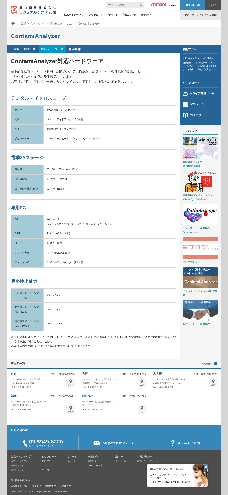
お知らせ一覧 (119, 461)
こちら (162, 478)
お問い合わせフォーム (147, 461)
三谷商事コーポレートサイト (25, 486)
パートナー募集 (95, 465)
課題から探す (17, 470)
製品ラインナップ (32, 23)
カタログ (45, 470)
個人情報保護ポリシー (21, 480)
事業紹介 (92, 461)
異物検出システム (60, 23)
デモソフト (46, 461)
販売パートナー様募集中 (196, 324)
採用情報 (49, 486)
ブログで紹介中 (191, 262)
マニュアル (46, 465)
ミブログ (64, 486)
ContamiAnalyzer (89, 23)
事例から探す (17, 465)
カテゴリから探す (19, 461)
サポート (71, 461)
